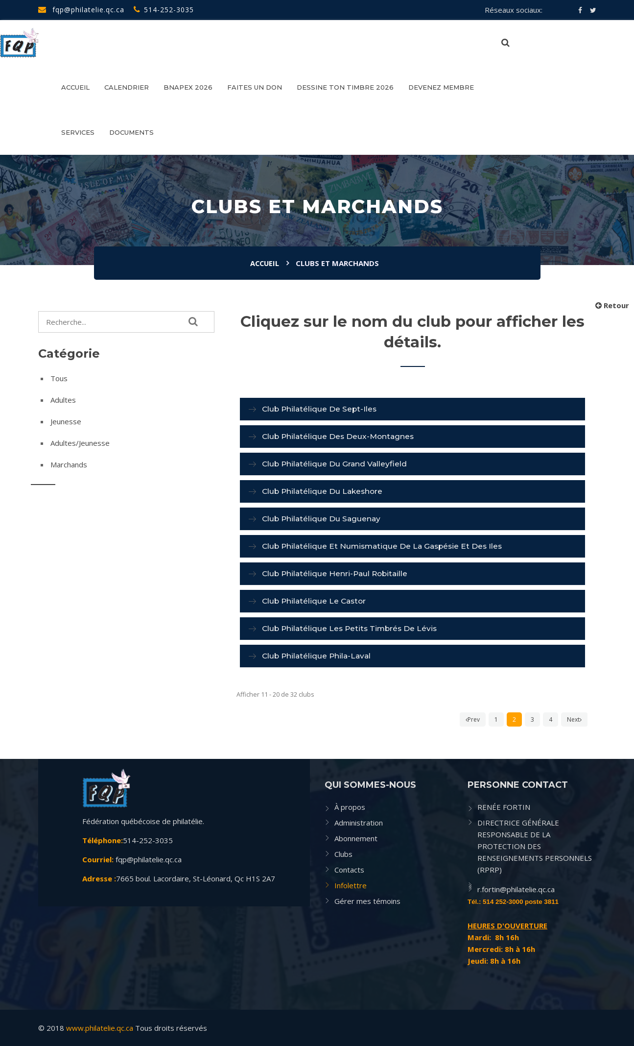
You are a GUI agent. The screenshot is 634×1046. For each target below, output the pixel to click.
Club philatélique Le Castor (316, 601)
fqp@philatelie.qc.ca (81, 9)
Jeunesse (65, 421)
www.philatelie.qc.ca (99, 1028)
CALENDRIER (126, 87)
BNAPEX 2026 (188, 87)
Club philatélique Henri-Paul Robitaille (337, 573)
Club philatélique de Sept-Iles (320, 409)
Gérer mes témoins (367, 901)
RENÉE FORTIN (503, 807)
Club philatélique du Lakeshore (324, 491)
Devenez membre (441, 87)
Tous (59, 378)
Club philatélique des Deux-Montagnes (340, 436)
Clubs (343, 854)
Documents (131, 132)
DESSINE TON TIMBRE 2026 (345, 87)
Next (574, 719)
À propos (349, 807)
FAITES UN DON (254, 87)
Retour (612, 305)
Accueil (75, 87)
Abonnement (355, 838)
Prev (473, 719)
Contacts (349, 870)
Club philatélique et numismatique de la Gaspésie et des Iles (385, 546)
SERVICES (77, 132)
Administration (358, 822)
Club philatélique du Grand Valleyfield (336, 463)
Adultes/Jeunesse (80, 443)
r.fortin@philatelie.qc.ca (516, 889)
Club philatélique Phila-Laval (318, 655)
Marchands (68, 464)
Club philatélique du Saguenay (322, 518)
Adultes (63, 400)
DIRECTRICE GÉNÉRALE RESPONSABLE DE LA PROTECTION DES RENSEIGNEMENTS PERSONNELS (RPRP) (534, 846)
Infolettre (350, 885)
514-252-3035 (164, 9)
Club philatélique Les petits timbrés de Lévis (352, 628)
